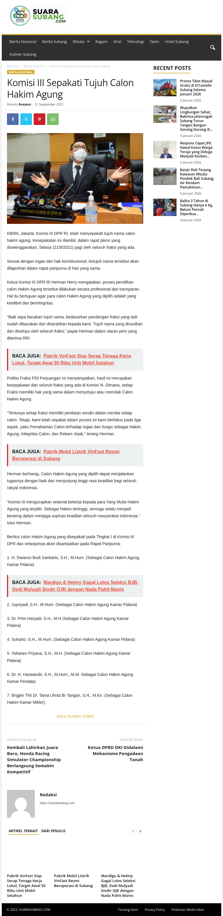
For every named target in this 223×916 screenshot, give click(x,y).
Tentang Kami (128, 909)
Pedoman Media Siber (187, 909)
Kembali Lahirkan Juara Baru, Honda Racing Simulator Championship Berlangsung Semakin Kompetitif (34, 759)
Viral (117, 41)
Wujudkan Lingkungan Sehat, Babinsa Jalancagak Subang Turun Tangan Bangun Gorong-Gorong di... (196, 118)
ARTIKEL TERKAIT (23, 830)
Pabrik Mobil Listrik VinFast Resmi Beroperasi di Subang (73, 880)
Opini (154, 41)
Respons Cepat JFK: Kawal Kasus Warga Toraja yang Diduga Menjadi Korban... (196, 150)
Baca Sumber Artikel (75, 716)
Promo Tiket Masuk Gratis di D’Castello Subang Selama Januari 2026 (196, 88)
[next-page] (140, 831)
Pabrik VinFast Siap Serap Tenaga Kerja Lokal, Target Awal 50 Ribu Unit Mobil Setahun (26, 885)
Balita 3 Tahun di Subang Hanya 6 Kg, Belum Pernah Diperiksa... (196, 207)
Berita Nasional (23, 41)
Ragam (102, 41)
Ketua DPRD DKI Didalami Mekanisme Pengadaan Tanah (115, 753)
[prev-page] (133, 831)
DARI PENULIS (53, 830)
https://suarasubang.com (57, 803)
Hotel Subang (176, 41)
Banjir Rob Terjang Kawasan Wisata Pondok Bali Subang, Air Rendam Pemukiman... (197, 178)
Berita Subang (54, 41)
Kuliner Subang (23, 54)
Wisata (81, 41)
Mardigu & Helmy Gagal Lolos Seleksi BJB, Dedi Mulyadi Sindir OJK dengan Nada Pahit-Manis (118, 885)
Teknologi (135, 41)
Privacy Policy (155, 909)
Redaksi (25, 104)
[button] (212, 47)
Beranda (13, 66)
